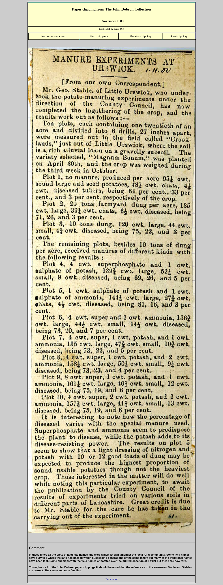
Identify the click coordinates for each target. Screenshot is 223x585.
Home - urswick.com (53, 36)
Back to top (111, 579)
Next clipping (179, 36)
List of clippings (99, 36)
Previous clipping (140, 36)
